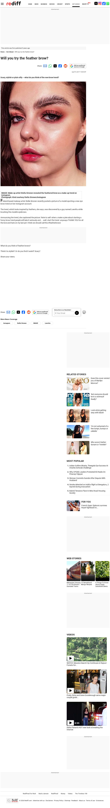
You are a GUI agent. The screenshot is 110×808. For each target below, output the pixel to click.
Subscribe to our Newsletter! (62, 310)
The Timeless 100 (81, 794)
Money (63, 794)
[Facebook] (104, 3)
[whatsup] (108, 3)
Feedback (74, 800)
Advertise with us (39, 800)
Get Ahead (9, 52)
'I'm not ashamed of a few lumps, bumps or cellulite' (99, 428)
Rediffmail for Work (29, 794)
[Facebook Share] (59, 66)
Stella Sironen (21, 323)
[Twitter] (96, 3)
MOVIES (52, 4)
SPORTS (67, 4)
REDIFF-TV (85, 4)
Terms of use (90, 800)
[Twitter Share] (54, 66)
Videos (70, 794)
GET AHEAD (76, 4)
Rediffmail (54, 794)
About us (82, 800)
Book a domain (44, 794)
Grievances (100, 800)
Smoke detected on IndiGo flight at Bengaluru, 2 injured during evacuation (89, 485)
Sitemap (67, 800)
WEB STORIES (74, 558)
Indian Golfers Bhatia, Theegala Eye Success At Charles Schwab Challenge (88, 467)
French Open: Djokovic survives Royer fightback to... (94, 506)
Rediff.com (28, 800)
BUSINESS (44, 4)
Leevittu (47, 323)
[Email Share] (44, 66)
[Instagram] (100, 3)
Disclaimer (49, 800)
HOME (30, 4)
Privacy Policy (58, 800)
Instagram (6, 323)
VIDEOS (71, 634)
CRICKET (60, 4)
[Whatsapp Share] (49, 66)
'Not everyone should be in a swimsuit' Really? (99, 396)
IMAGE (35, 323)
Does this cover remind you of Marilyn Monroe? (100, 380)
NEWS (36, 4)
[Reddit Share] (64, 66)
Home (3, 52)
